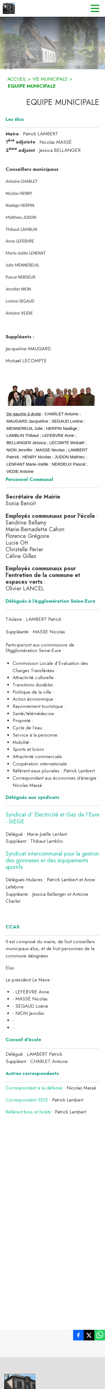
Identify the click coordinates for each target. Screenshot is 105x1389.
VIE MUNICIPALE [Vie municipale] (50, 79)
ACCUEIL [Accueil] (16, 79)
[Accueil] (9, 8)
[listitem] (78, 1336)
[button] (51, 395)
